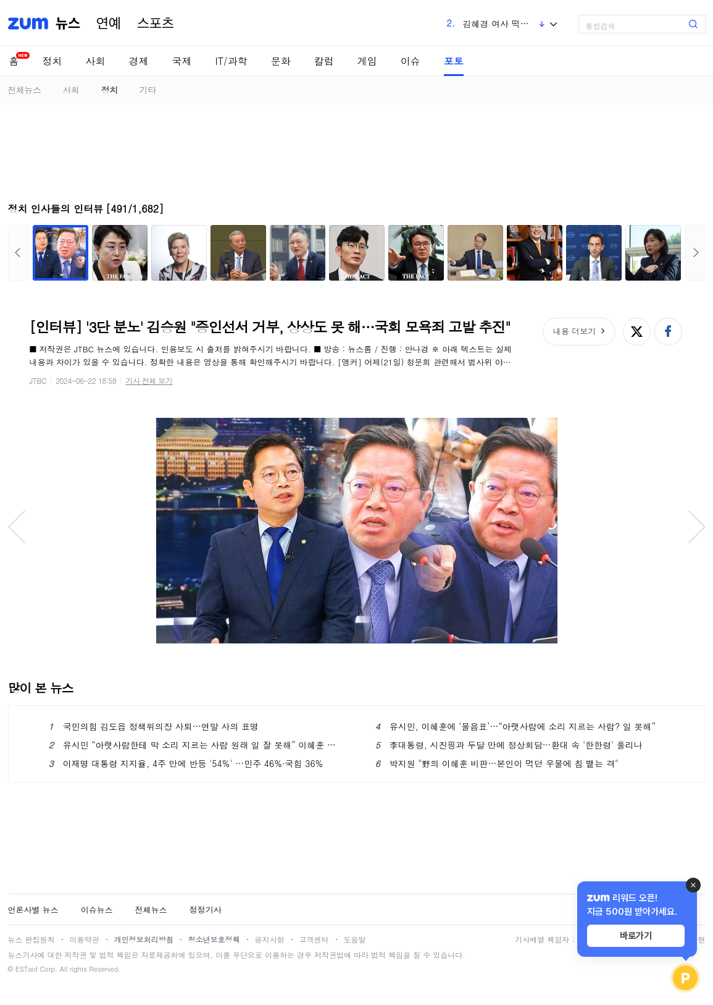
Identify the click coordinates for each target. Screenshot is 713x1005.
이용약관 (84, 939)
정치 (52, 61)
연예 (108, 23)
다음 (695, 253)
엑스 (637, 332)
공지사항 (270, 939)
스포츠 (155, 23)
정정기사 (206, 909)
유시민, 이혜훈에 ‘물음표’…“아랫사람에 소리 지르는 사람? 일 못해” (515, 726)
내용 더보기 (574, 331)
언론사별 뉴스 (33, 909)
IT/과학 (231, 61)
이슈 (410, 61)
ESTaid (26, 968)
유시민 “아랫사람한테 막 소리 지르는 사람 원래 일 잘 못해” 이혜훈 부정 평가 (193, 745)
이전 (18, 253)
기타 (148, 89)
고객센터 (314, 939)
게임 (367, 61)
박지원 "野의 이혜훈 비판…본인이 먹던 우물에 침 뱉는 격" (497, 763)
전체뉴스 (24, 89)
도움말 (355, 939)
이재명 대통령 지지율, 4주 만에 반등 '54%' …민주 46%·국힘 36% (186, 763)
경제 (139, 61)
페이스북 (668, 332)
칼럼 (324, 61)
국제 (182, 61)
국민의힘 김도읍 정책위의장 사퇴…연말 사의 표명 (154, 726)
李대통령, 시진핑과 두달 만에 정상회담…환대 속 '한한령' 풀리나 (509, 745)
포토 (454, 61)
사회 (96, 61)
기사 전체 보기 (148, 380)
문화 (281, 61)
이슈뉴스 (97, 909)
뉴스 (68, 23)
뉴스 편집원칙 (31, 939)
